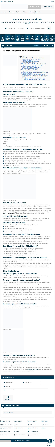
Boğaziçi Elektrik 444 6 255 (7, 428)
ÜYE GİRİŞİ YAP (48, 7)
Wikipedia (15, 371)
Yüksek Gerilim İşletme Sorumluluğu (6, 432)
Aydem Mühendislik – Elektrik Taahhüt (7, 425)
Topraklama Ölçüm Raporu (33, 369)
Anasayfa (52, 1)
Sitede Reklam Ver (19, 428)
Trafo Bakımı (4, 434)
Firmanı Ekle (18, 424)
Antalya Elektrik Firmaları (34, 434)
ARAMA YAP (49, 28)
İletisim (44, 428)
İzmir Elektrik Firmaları (34, 431)
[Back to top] (53, 440)
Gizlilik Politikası (46, 424)
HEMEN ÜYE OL (34, 7)
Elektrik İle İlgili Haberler (20, 434)
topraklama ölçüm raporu (8, 213)
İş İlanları (17, 431)
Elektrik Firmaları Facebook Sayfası (48, 439)
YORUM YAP (8, 398)
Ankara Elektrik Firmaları (34, 428)
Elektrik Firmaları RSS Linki (50, 441)
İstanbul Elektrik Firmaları (34, 424)
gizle (24, 56)
